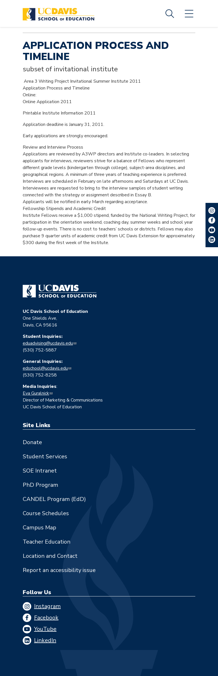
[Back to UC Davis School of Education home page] (58, 13)
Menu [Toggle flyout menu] (189, 13)
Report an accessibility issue (59, 570)
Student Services (45, 456)
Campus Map (39, 527)
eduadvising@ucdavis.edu (48, 343)
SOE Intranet (40, 471)
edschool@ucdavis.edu (45, 368)
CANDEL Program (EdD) (54, 499)
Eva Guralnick (36, 393)
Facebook (46, 617)
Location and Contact (50, 556)
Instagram (47, 606)
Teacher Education (46, 542)
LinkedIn (45, 640)
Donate (32, 442)
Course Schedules (46, 513)
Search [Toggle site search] (170, 13)
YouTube (45, 629)
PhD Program (40, 485)
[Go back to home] (60, 291)
